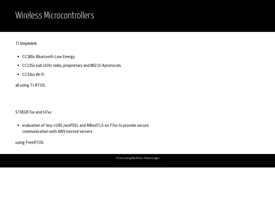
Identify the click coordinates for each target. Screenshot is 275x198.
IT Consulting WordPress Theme (134, 158)
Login (156, 158)
